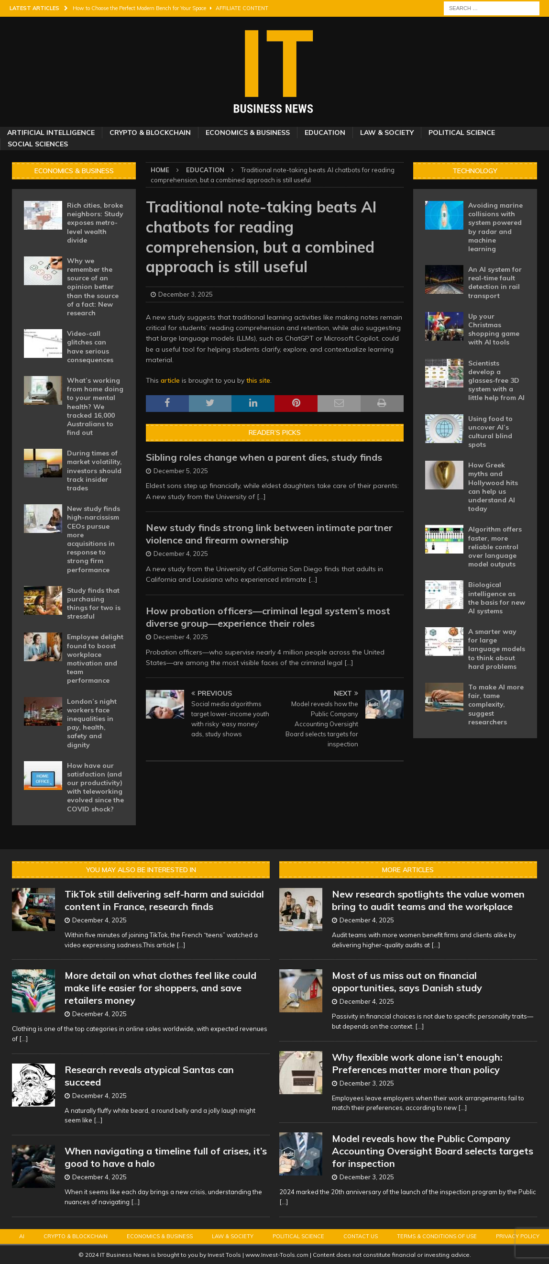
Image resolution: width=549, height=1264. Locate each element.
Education (325, 132)
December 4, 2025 (181, 553)
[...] (261, 496)
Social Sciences (38, 144)
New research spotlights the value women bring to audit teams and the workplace (428, 900)
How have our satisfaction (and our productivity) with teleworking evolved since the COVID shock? (95, 787)
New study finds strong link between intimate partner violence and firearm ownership (269, 533)
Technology (474, 170)
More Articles (408, 869)
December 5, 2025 (181, 471)
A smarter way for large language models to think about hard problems (496, 649)
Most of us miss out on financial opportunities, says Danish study (407, 981)
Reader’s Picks (275, 432)
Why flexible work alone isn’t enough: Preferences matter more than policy (417, 1063)
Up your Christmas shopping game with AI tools (493, 329)
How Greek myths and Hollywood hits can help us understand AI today (493, 487)
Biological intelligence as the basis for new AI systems (496, 597)
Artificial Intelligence (51, 132)
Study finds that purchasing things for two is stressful (94, 603)
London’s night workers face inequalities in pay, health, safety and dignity (92, 723)
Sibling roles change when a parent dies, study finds (264, 457)
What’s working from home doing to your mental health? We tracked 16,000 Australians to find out (95, 406)
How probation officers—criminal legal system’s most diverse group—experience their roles (268, 617)
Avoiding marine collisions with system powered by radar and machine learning (495, 227)
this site (258, 380)
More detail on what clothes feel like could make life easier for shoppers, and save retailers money (160, 987)
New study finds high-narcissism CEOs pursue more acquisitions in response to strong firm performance (93, 539)
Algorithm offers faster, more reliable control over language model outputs (495, 546)
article (170, 380)
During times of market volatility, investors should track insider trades (94, 470)
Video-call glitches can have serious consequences (90, 346)
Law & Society (387, 132)
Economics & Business (248, 132)
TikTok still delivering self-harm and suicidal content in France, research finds (164, 900)
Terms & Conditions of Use (437, 1236)
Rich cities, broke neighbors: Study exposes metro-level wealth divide (95, 222)
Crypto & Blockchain (150, 132)
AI (21, 1236)
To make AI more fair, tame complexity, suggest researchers (496, 704)
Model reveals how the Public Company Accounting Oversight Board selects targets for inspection (432, 1150)
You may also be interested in (141, 869)
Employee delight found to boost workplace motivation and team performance (95, 658)
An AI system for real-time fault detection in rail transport (495, 282)
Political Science (461, 132)
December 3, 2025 (185, 294)
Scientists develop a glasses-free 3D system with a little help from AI (496, 380)
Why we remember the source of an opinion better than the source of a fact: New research (93, 286)
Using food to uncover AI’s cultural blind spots (490, 431)
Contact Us (360, 1236)
